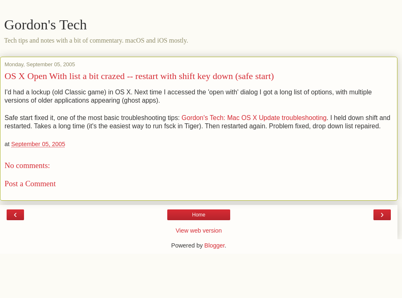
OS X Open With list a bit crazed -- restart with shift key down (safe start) (139, 76)
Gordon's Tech (45, 24)
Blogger (215, 245)
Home (198, 215)
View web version (199, 230)
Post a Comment (30, 183)
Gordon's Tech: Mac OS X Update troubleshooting (254, 117)
